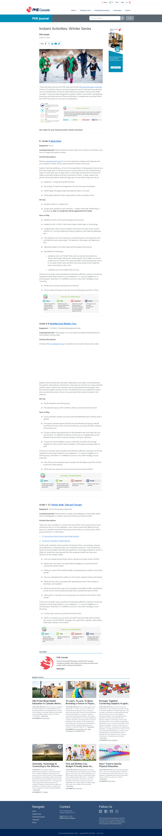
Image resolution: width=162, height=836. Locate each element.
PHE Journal (40, 18)
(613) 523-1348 (67, 816)
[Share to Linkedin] (52, 43)
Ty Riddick (45, 792)
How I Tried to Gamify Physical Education (110, 765)
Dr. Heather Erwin (79, 731)
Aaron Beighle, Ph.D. (81, 729)
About (73, 10)
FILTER (129, 18)
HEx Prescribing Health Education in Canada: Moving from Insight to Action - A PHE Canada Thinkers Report (47, 705)
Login (122, 2)
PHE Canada (44, 34)
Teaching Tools (85, 10)
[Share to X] (49, 43)
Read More (60, 669)
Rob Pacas (111, 781)
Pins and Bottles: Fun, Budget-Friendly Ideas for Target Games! (79, 766)
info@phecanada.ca (69, 818)
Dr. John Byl (78, 788)
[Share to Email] (55, 44)
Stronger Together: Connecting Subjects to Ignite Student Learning (114, 703)
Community (117, 10)
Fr (126, 2)
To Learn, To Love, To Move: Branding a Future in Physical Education (81, 703)
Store (117, 2)
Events (127, 10)
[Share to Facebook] (45, 43)
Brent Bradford (113, 740)
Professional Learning (101, 10)
